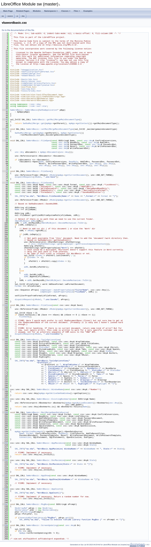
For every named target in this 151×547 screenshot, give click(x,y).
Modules (37, 11)
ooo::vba (35, 104)
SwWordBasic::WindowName (50, 389)
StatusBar (44, 347)
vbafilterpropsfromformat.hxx (38, 71)
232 (5, 475)
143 (5, 305)
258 (5, 525)
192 (5, 399)
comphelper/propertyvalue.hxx (38, 85)
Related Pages (22, 11)
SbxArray (46, 508)
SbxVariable (21, 510)
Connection (25, 437)
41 (5, 110)
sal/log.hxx (28, 89)
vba (23, 16)
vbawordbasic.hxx (31, 75)
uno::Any (88, 140)
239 (5, 489)
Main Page (8, 11)
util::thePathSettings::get (46, 244)
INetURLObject (22, 221)
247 (5, 504)
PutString (27, 512)
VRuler (66, 383)
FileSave (23, 316)
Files (77, 11)
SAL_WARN (23, 519)
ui (17, 16)
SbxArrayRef (21, 508)
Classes (65, 11)
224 (5, 460)
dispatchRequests (24, 177)
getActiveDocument (83, 403)
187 (5, 389)
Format (104, 196)
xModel (52, 175)
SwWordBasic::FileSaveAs (39, 182)
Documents (53, 152)
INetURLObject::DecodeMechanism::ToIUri (63, 223)
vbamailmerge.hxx (31, 73)
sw (3, 16)
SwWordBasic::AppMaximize (50, 443)
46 (5, 119)
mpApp (49, 123)
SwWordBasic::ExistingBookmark (53, 399)
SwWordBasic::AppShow (37, 475)
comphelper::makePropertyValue (56, 290)
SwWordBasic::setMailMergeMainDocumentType (49, 129)
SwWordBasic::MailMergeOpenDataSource (47, 412)
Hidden (109, 351)
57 (5, 140)
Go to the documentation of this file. (18, 30)
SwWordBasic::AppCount (49, 489)
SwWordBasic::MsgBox (37, 504)
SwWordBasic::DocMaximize (50, 460)
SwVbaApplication (48, 110)
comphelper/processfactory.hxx (38, 83)
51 (5, 129)
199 (5, 412)
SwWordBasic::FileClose (39, 305)
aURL (33, 221)
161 (5, 339)
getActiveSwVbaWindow (58, 393)
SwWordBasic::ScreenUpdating (41, 525)
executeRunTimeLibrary (32, 517)
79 (5, 182)
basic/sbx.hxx (29, 79)
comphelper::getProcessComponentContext (84, 244)
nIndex (39, 255)
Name (41, 161)
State (92, 445)
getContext (82, 123)
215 (5, 443)
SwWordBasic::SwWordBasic (24, 110)
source (10, 16)
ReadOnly (73, 161)
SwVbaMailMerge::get (34, 123)
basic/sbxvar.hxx (31, 81)
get (67, 517)
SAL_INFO (19, 196)
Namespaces (51, 11)
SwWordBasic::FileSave (38, 171)
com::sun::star (39, 106)
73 (5, 171)
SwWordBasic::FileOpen (38, 140)
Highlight (101, 383)
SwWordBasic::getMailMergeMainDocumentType (55, 119)
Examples (87, 11)
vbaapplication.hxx (32, 69)
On (20, 531)
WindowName (89, 448)
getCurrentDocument (75, 175)
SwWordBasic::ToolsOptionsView (43, 339)
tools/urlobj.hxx (31, 91)
